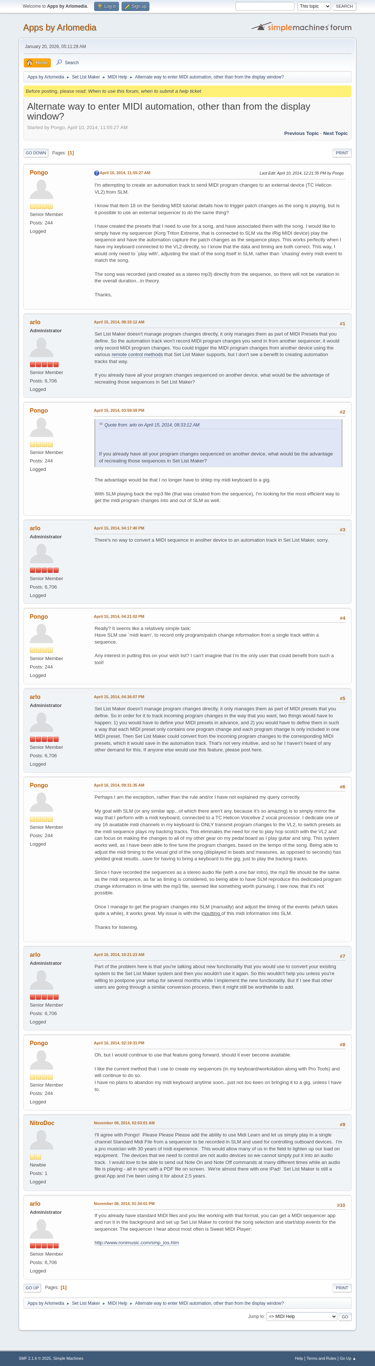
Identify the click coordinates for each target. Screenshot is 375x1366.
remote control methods (137, 354)
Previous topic (301, 133)
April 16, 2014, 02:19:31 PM (119, 1043)
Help (299, 1358)
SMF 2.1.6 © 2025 (35, 1358)
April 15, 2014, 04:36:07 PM (119, 697)
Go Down (36, 153)
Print (342, 153)
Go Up (32, 1288)
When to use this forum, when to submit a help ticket (144, 91)
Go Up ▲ (348, 1358)
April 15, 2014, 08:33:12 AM (119, 322)
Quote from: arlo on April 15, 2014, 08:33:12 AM (152, 425)
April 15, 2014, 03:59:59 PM (119, 410)
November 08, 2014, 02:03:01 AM (124, 1123)
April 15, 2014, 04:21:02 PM (119, 616)
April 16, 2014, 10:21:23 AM (119, 954)
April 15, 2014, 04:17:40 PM (119, 528)
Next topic (335, 133)
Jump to (256, 1316)
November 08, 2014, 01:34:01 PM (124, 1203)
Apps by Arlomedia (59, 27)
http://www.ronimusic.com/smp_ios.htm (136, 1242)
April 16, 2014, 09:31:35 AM (119, 785)
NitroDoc (42, 1123)
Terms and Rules (321, 1358)
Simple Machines (68, 1358)
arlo (35, 322)
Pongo (39, 172)
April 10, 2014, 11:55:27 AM (125, 173)
